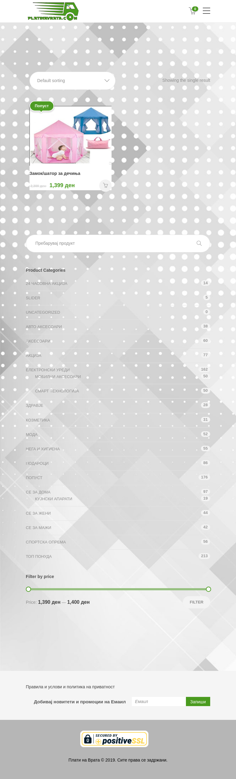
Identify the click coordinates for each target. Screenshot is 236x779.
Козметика (38, 420)
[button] (73, 81)
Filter (196, 602)
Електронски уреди (48, 370)
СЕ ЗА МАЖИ (38, 527)
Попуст (34, 477)
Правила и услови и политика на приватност (70, 686)
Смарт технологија (57, 391)
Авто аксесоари (44, 326)
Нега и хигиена (43, 449)
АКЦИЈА (33, 355)
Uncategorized (43, 312)
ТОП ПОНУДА (39, 556)
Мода (31, 434)
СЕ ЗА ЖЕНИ (38, 513)
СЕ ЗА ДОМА (38, 492)
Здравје (34, 405)
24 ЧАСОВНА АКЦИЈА (46, 283)
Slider (33, 298)
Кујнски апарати (53, 499)
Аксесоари (38, 341)
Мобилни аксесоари (58, 376)
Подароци (37, 463)
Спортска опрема (46, 542)
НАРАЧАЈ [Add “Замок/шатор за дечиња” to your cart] (105, 186)
